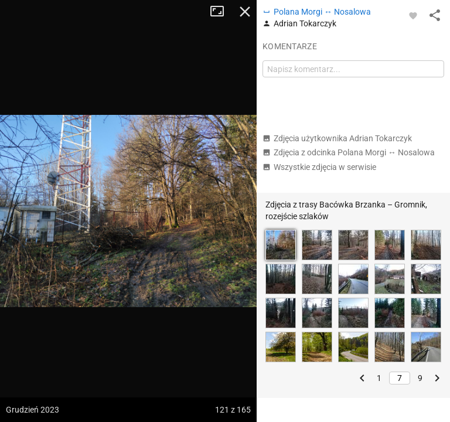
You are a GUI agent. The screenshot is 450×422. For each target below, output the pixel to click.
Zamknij (245, 11)
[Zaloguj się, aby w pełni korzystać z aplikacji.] (413, 15)
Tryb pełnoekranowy (221, 11)
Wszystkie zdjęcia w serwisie (319, 167)
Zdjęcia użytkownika (337, 138)
